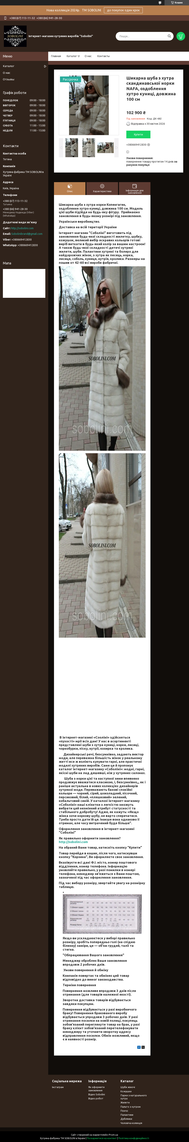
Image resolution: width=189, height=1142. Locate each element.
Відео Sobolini (96, 1094)
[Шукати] (169, 36)
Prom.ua (113, 1135)
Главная (56, 56)
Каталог (72, 56)
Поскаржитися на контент (102, 1138)
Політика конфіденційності (133, 1138)
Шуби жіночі (128, 1087)
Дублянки (126, 1118)
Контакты (103, 56)
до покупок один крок (123, 10)
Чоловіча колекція (131, 1123)
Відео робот (95, 1098)
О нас (88, 56)
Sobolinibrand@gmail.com (26, 233)
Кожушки (126, 1091)
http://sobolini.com (73, 842)
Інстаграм (58, 1087)
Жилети (125, 1102)
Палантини (127, 1114)
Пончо (124, 1110)
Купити (138, 134)
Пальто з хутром (131, 1106)
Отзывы (8, 79)
